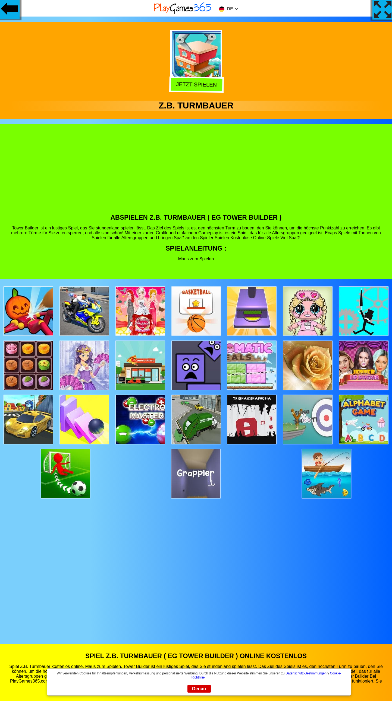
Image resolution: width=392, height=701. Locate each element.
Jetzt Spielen (195, 84)
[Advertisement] (196, 173)
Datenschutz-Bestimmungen (306, 673)
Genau (199, 688)
